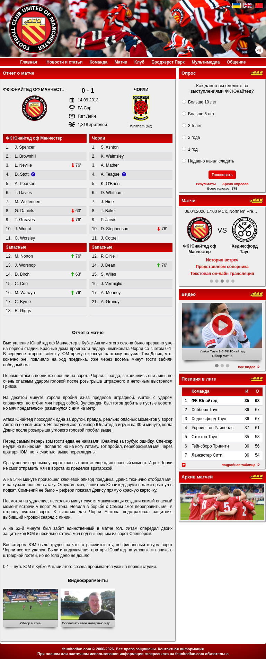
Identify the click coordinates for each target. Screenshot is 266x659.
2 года (194, 137)
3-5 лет (195, 125)
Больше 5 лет (201, 113)
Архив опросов (235, 184)
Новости (64, 62)
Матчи (121, 62)
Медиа (206, 62)
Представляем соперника (222, 266)
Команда (98, 62)
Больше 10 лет (202, 102)
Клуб (139, 62)
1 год (193, 149)
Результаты (206, 184)
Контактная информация (181, 649)
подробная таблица (241, 465)
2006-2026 (105, 649)
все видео (249, 367)
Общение (236, 62)
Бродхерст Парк (168, 62)
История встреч (222, 260)
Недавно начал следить (211, 161)
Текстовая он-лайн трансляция (222, 273)
